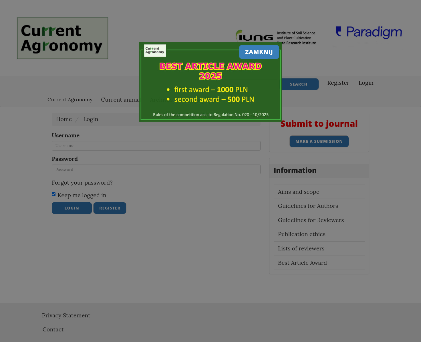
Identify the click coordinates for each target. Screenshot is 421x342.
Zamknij (259, 52)
